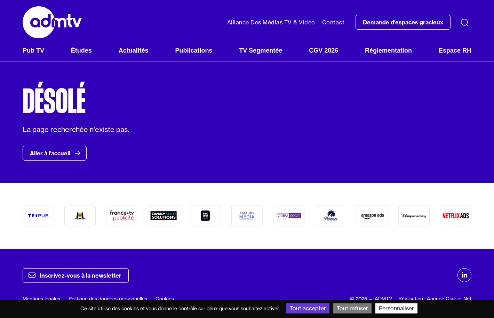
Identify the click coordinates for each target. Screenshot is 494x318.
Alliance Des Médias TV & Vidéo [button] (271, 22)
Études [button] (81, 50)
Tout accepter (308, 308)
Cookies (165, 299)
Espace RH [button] (455, 50)
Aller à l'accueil (55, 153)
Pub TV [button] (33, 50)
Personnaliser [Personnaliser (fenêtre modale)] (396, 308)
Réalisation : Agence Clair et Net (434, 299)
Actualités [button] (134, 50)
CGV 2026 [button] (323, 50)
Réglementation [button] (388, 50)
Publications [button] (193, 50)
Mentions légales (41, 299)
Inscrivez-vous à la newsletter (75, 275)
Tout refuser (352, 308)
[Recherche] (464, 22)
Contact (333, 22)
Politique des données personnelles (108, 299)
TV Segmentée (260, 50)
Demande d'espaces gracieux (403, 22)
